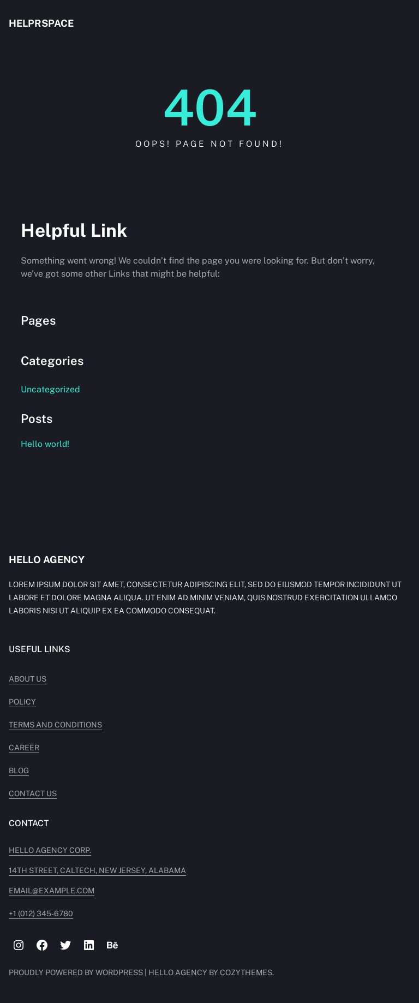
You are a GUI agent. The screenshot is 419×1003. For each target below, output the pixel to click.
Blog (19, 770)
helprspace (41, 23)
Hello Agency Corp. (50, 850)
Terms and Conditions (55, 724)
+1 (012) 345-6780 (41, 913)
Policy (22, 701)
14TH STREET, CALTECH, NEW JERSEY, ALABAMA (97, 870)
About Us (27, 678)
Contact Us (33, 793)
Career (24, 747)
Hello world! (45, 444)
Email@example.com (51, 890)
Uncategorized (50, 389)
